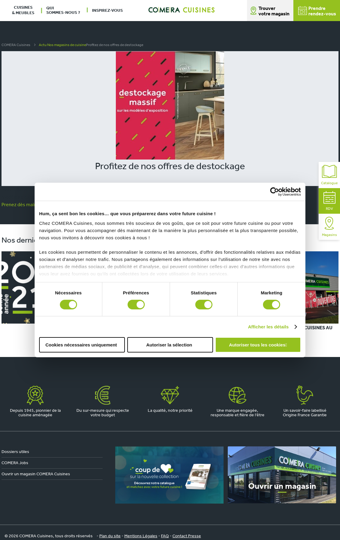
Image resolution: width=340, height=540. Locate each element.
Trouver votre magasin (273, 11)
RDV (329, 201)
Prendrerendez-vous (317, 11)
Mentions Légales (140, 536)
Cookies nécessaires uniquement (81, 344)
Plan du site (110, 536)
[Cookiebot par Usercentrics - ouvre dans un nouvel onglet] (274, 191)
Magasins (329, 227)
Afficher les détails (268, 326)
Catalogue (329, 175)
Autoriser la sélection (169, 344)
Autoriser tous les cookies (257, 344)
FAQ (165, 536)
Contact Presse (186, 536)
